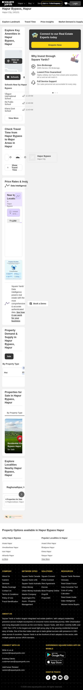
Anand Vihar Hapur (49, 543)
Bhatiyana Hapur (48, 547)
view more (4, 559)
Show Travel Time (12, 168)
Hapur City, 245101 (10, 12)
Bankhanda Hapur (7, 556)
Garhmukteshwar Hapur (9, 547)
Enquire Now (55, 45)
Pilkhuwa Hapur (6, 543)
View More (14, 118)
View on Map (13, 61)
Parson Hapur (5, 552)
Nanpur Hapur (47, 556)
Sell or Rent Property (52, 3)
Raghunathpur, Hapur (18, 487)
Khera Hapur (46, 552)
